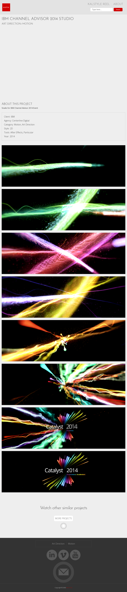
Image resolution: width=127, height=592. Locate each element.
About (118, 4)
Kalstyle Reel (99, 4)
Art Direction (11, 24)
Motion (27, 24)
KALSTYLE (69, 588)
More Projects (63, 518)
